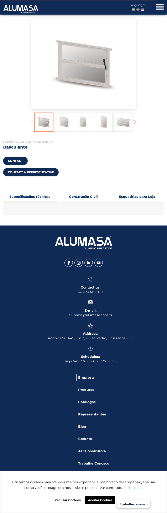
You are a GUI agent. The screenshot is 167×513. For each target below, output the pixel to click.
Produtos (86, 390)
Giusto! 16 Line (25, 141)
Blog (82, 427)
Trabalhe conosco (134, 504)
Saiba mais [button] (133, 488)
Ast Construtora (92, 451)
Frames (8, 141)
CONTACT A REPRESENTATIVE (31, 172)
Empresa (86, 377)
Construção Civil (83, 198)
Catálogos (87, 402)
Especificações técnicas (30, 198)
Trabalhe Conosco (93, 463)
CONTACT (15, 161)
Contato (85, 439)
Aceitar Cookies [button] (100, 500)
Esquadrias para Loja (137, 198)
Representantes (92, 414)
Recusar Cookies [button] (67, 500)
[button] (135, 122)
